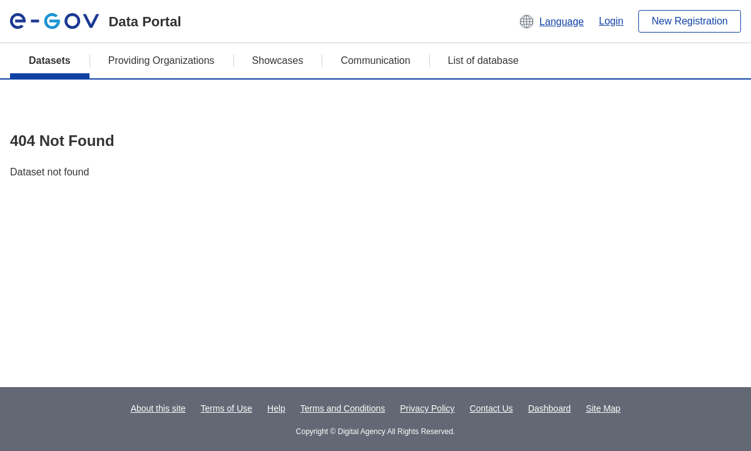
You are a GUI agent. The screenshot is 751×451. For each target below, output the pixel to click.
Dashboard (549, 408)
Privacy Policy (427, 408)
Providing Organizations (161, 60)
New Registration (689, 21)
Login (611, 21)
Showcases (278, 60)
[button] (551, 21)
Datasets (50, 60)
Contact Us (491, 408)
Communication (375, 60)
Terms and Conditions (342, 408)
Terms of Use (226, 408)
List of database (483, 60)
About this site (158, 408)
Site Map (603, 408)
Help (276, 408)
